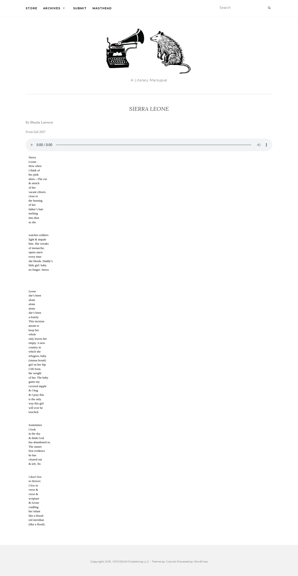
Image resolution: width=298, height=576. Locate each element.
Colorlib (171, 561)
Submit (80, 8)
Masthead (102, 8)
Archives (51, 8)
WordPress (201, 561)
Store (31, 8)
